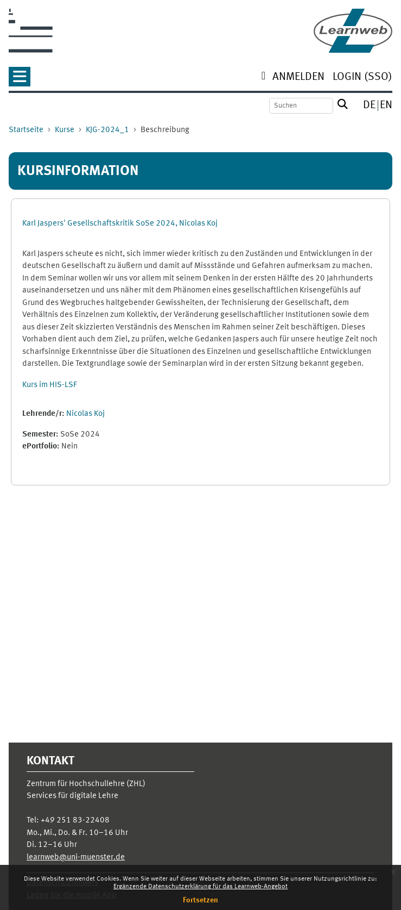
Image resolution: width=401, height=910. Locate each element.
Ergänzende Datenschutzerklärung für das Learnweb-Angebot (200, 886)
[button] (19, 80)
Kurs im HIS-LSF (49, 385)
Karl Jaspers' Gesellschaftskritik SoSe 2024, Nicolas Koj (120, 224)
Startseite (26, 130)
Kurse (64, 130)
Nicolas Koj (85, 414)
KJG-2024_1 (107, 130)
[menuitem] (298, 78)
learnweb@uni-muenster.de (76, 857)
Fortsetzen (200, 900)
